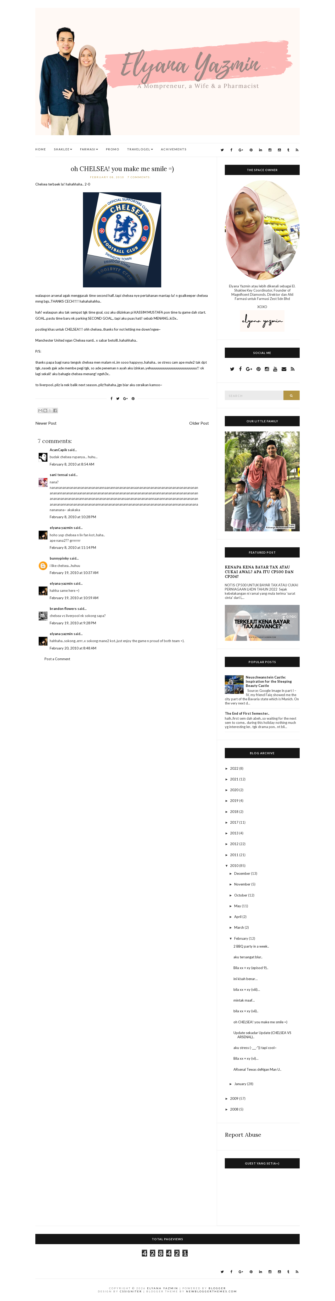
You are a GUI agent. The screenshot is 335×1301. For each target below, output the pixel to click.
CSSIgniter (131, 1291)
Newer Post (46, 423)
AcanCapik (58, 450)
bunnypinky (59, 558)
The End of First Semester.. (247, 713)
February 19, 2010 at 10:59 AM (74, 598)
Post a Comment (57, 659)
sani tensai (59, 475)
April (238, 917)
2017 (234, 822)
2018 (234, 812)
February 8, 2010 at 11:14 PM (73, 547)
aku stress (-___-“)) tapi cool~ (255, 1048)
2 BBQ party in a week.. (251, 946)
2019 (234, 801)
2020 (234, 790)
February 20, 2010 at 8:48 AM (73, 648)
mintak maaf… (244, 1000)
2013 (234, 833)
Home (40, 149)
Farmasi (88, 149)
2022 (234, 768)
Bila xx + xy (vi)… (245, 1058)
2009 (234, 1098)
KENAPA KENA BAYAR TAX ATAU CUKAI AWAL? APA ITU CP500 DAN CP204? (259, 572)
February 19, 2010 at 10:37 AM (74, 573)
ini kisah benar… (245, 979)
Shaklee (62, 149)
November (242, 884)
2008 (234, 1109)
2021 (234, 779)
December (242, 873)
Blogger (217, 1288)
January (240, 1084)
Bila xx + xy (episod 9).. (250, 968)
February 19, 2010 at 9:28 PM (73, 623)
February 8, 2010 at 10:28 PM (73, 517)
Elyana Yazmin (162, 1288)
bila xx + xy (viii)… (246, 989)
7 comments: (139, 177)
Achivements (174, 149)
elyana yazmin (61, 528)
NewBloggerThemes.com (211, 1291)
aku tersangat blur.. (248, 957)
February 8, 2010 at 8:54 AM (72, 464)
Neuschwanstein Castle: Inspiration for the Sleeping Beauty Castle (269, 681)
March (239, 927)
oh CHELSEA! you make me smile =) (122, 169)
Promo (112, 149)
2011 (234, 855)
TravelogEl (138, 149)
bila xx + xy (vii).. (245, 1011)
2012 (234, 844)
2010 (234, 865)
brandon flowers (63, 608)
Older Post (199, 423)
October (241, 895)
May (238, 906)
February (241, 938)
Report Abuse (243, 1134)
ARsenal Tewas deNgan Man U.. (257, 1069)
